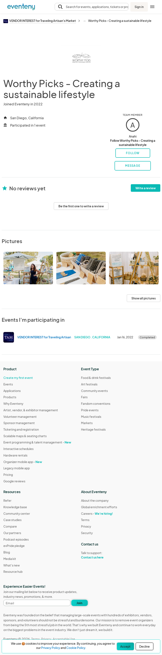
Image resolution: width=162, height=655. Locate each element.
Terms (85, 520)
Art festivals (89, 384)
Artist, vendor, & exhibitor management (30, 410)
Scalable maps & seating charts (25, 436)
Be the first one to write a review (81, 206)
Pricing (8, 474)
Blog (6, 552)
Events (8, 384)
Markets (87, 423)
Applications (12, 391)
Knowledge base (15, 507)
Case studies (12, 520)
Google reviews (14, 481)
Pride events (90, 410)
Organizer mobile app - (22, 462)
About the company (95, 500)
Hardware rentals (15, 455)
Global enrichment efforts (99, 507)
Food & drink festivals (96, 378)
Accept (125, 646)
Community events (94, 391)
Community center (16, 513)
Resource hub (13, 571)
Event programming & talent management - (37, 442)
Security (87, 533)
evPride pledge (14, 546)
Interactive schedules (18, 449)
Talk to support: (99, 555)
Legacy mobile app (16, 468)
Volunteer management (20, 416)
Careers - (97, 513)
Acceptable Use (64, 639)
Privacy (86, 526)
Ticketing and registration (21, 429)
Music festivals (91, 416)
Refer (7, 500)
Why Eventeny (13, 403)
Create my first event (18, 378)
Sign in (139, 7)
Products (9, 397)
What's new (11, 565)
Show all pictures (143, 298)
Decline (144, 646)
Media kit (9, 559)
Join (79, 603)
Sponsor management (19, 423)
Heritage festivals (93, 429)
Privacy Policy (50, 648)
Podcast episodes (16, 539)
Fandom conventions (95, 403)
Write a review (145, 188)
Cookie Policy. (76, 648)
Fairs (84, 397)
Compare (10, 526)
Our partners (12, 533)
